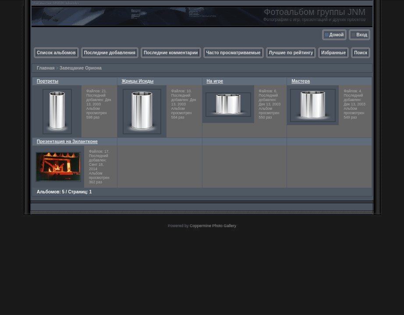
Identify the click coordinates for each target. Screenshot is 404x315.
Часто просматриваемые (233, 52)
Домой (337, 34)
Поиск (360, 52)
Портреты (47, 81)
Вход (361, 34)
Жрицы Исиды (138, 81)
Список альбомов (56, 52)
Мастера (300, 81)
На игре (215, 81)
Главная (46, 68)
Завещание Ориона (81, 68)
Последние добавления (109, 52)
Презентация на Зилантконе (67, 141)
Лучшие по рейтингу (291, 52)
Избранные (333, 52)
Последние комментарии (171, 52)
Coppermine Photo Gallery (213, 226)
